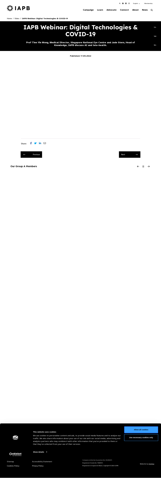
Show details (38, 471)
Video (17, 19)
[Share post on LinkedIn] (41, 144)
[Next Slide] (148, 167)
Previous (31, 155)
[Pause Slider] (143, 167)
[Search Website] (151, 10)
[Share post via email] (45, 144)
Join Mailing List (141, 438)
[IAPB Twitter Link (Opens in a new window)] (120, 3)
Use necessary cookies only (141, 456)
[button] (136, 3)
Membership (148, 3)
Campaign (84, 10)
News (144, 10)
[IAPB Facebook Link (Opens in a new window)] (123, 3)
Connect (122, 10)
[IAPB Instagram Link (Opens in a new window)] (129, 3)
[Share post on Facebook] (32, 144)
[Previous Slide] (138, 167)
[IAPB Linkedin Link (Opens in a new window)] (126, 3)
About (134, 10)
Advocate (109, 10)
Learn (97, 10)
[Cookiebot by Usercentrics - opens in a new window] (15, 473)
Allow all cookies (141, 449)
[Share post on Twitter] (36, 144)
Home (9, 19)
